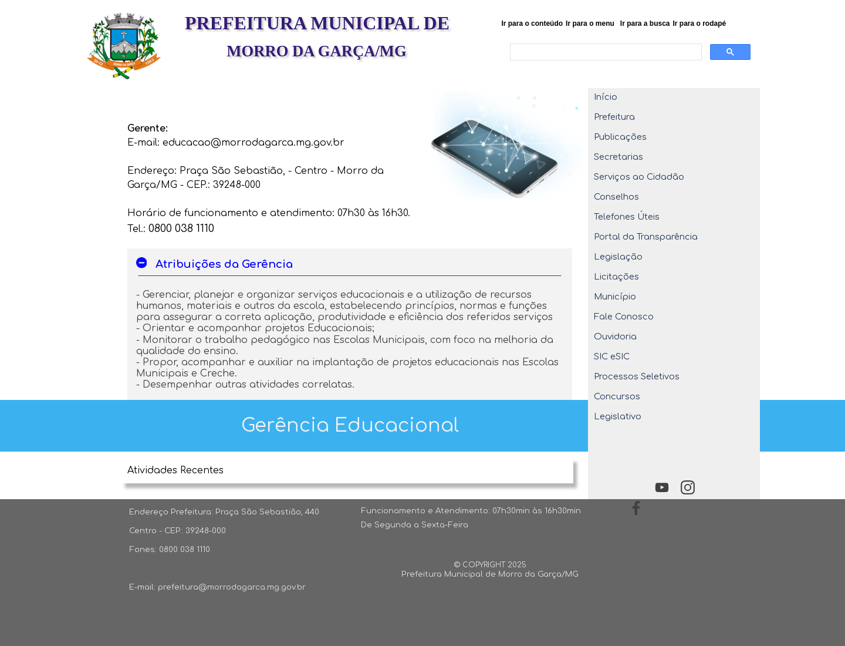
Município (615, 296)
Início (605, 97)
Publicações (620, 137)
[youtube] (661, 487)
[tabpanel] (272, 170)
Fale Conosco (624, 316)
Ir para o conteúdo (532, 23)
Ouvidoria (615, 336)
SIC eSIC (612, 356)
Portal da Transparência (646, 236)
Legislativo (617, 416)
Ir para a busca (645, 23)
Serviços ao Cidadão (639, 176)
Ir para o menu (590, 23)
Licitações (616, 276)
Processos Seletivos (637, 376)
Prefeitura (614, 117)
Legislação (618, 256)
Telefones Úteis (627, 216)
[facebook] (636, 507)
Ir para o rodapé (699, 23)
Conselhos (616, 196)
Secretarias (618, 157)
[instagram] (687, 487)
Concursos (617, 396)
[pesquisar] (605, 52)
